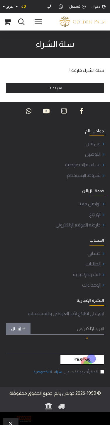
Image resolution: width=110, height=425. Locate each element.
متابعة (57, 88)
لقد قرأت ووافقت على (68, 372)
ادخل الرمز (96, 339)
